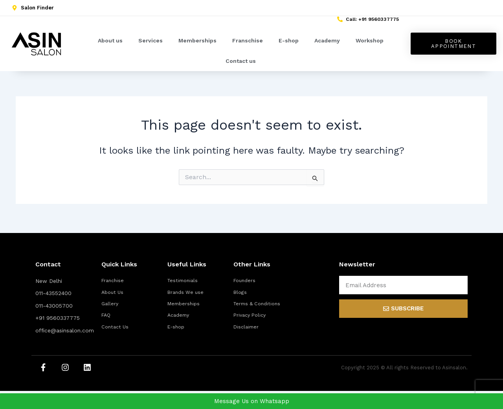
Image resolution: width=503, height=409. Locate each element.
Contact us (241, 65)
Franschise (247, 44)
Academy (327, 44)
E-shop (289, 44)
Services (150, 44)
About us (110, 44)
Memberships (197, 44)
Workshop (370, 44)
